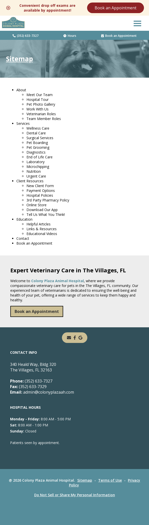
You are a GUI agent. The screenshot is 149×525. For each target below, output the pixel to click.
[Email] (69, 337)
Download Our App (42, 209)
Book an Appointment (115, 8)
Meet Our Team (39, 94)
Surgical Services (39, 137)
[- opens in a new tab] (74, 337)
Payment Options (40, 190)
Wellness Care (37, 128)
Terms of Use (110, 480)
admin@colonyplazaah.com (42, 392)
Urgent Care (36, 176)
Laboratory (35, 161)
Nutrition (33, 171)
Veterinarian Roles (41, 113)
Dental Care (36, 133)
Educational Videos (41, 233)
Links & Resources (41, 228)
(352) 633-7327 (26, 36)
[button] (137, 23)
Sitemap (84, 480)
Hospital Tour (37, 99)
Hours (69, 36)
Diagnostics (36, 152)
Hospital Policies (39, 195)
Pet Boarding (37, 142)
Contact (22, 238)
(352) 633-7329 (28, 386)
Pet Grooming (37, 147)
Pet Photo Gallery (40, 104)
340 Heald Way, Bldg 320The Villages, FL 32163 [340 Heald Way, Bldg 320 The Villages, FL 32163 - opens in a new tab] (33, 367)
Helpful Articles (38, 224)
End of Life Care (39, 157)
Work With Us (37, 109)
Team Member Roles (43, 118)
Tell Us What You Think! (45, 214)
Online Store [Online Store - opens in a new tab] (36, 204)
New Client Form (40, 185)
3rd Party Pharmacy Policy (47, 200)
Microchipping (37, 166)
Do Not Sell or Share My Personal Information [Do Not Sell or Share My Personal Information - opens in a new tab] (74, 494)
